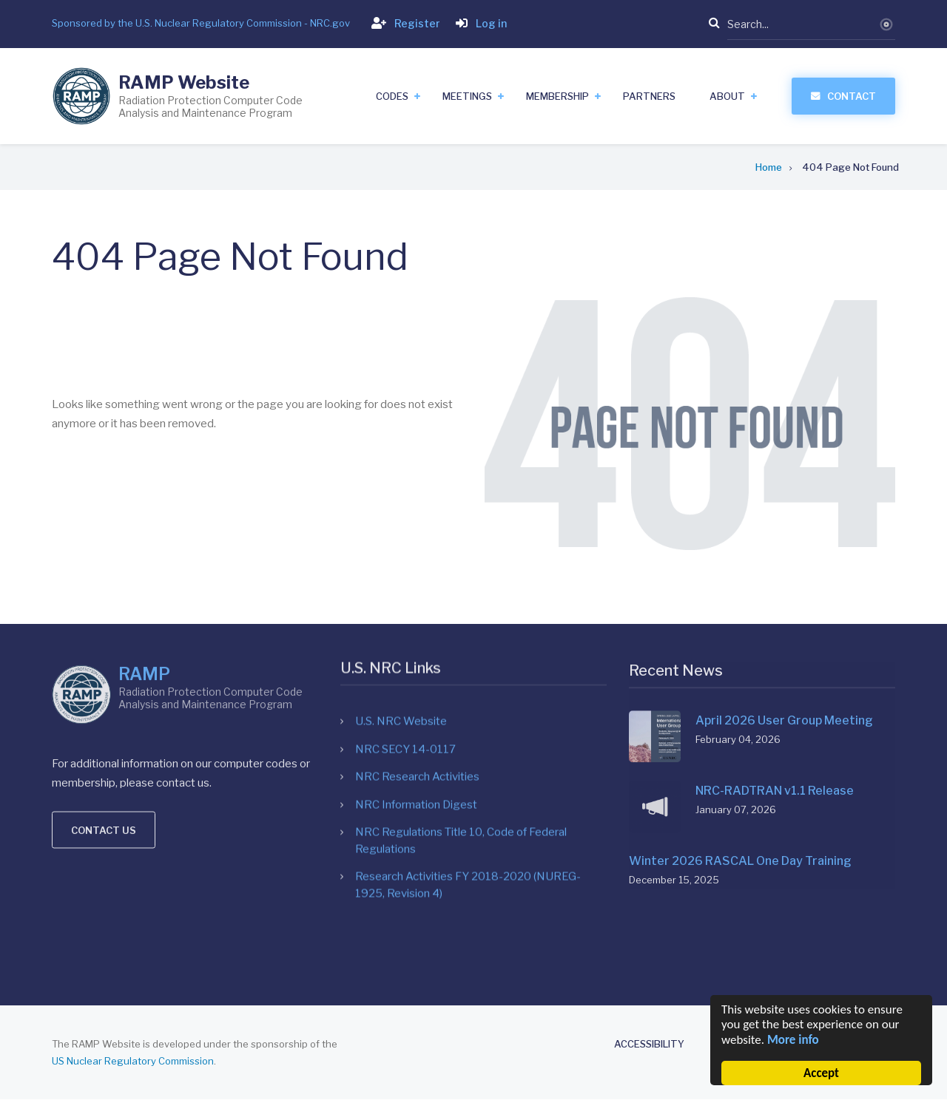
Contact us (103, 705)
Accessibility (649, 1044)
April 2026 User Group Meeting (784, 581)
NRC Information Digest (416, 651)
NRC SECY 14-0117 (405, 595)
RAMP (144, 550)
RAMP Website (183, 82)
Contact (851, 96)
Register (402, 23)
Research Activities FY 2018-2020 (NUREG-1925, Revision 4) (468, 732)
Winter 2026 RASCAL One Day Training (740, 721)
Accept (821, 1073)
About (727, 96)
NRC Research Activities (417, 624)
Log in (478, 23)
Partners (649, 96)
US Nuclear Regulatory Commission (133, 1061)
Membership (557, 96)
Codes (392, 96)
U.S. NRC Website (401, 568)
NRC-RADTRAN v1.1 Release (774, 651)
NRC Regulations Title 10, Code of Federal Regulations (461, 688)
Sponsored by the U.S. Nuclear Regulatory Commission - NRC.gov (201, 23)
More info (793, 1040)
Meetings (467, 96)
